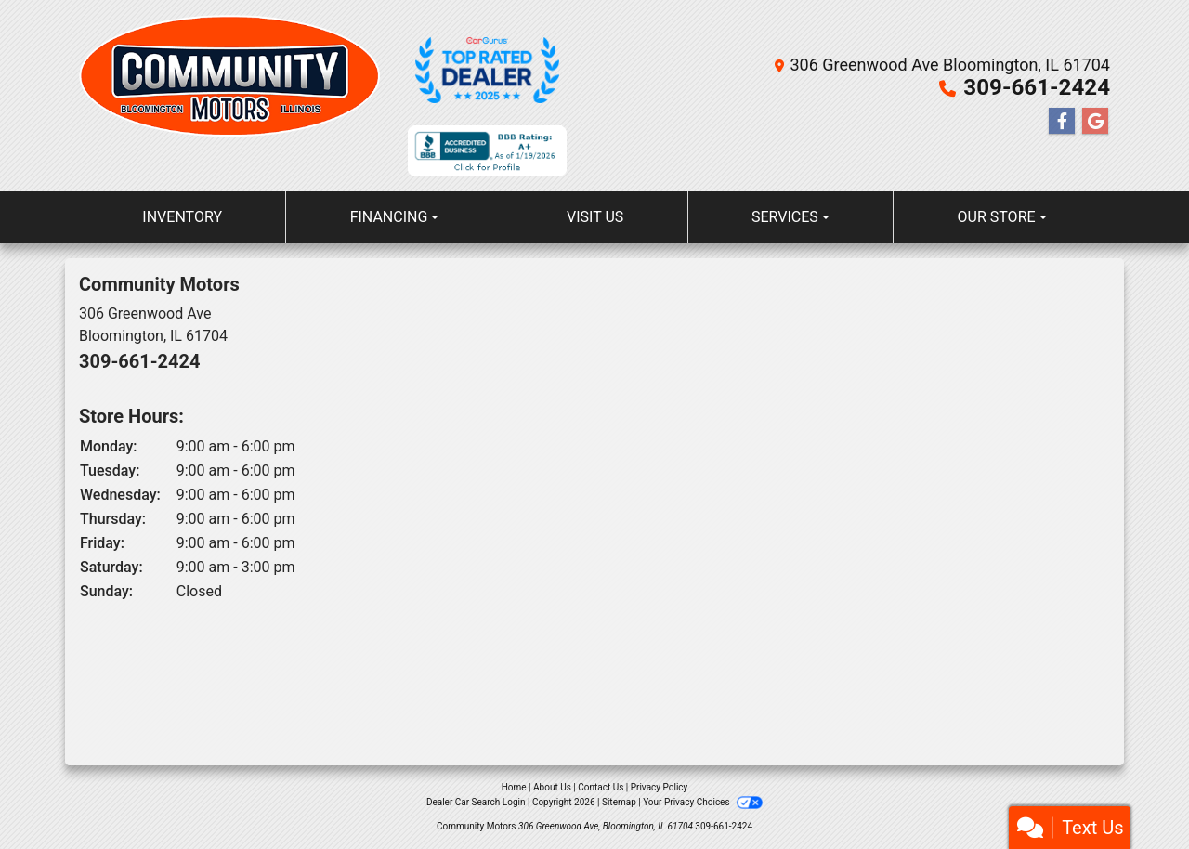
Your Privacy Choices (703, 802)
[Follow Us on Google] (1095, 122)
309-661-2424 (1037, 87)
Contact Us (600, 787)
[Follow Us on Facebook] (1062, 122)
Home (514, 787)
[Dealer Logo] (229, 95)
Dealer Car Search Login (476, 802)
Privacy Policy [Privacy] (659, 787)
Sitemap (619, 802)
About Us (552, 787)
